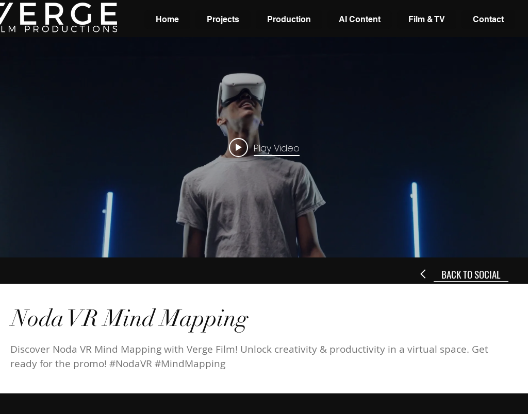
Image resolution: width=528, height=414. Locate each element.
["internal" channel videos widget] (264, 147)
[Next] (424, 274)
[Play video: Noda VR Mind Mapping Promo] (264, 147)
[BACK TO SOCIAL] (471, 274)
